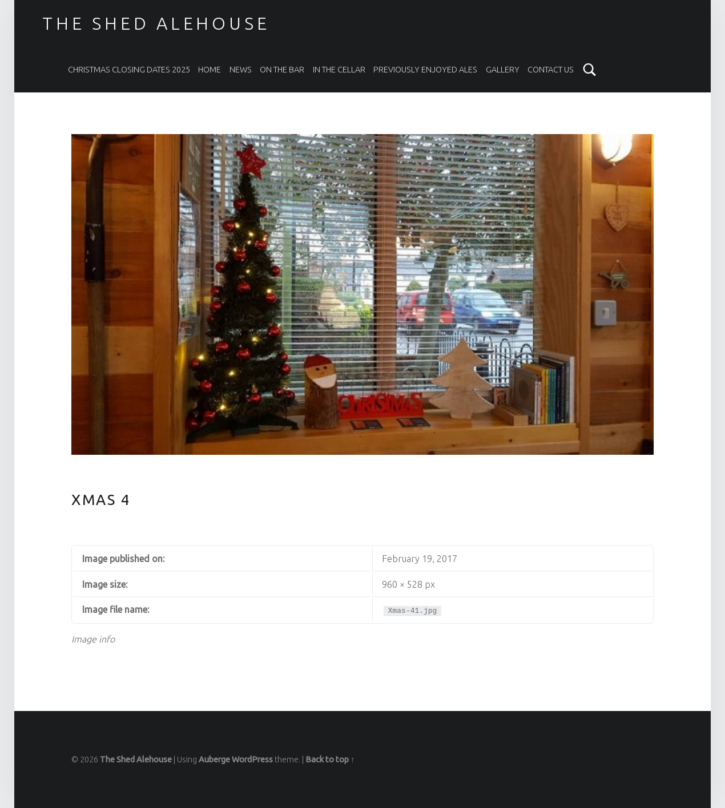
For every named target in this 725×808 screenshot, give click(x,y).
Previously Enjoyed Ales (425, 69)
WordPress (252, 759)
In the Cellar (339, 69)
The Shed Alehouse (155, 23)
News (240, 69)
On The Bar (282, 69)
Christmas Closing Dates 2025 (129, 69)
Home (209, 69)
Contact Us (550, 69)
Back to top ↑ (330, 759)
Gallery (502, 69)
